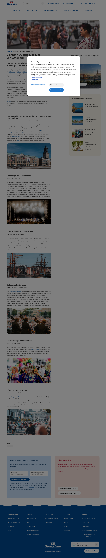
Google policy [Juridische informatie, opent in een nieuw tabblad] (35, 79)
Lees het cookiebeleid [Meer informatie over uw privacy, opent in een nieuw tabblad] (37, 77)
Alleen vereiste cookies (56, 85)
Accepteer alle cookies (56, 90)
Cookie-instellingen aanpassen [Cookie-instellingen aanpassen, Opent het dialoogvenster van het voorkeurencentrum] (38, 84)
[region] (53, 76)
